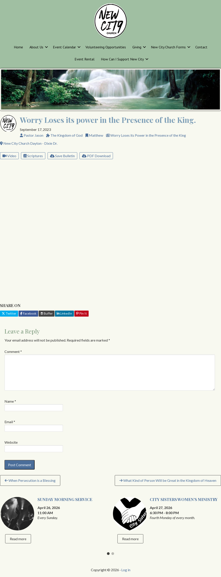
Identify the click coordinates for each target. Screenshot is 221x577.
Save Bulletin (62, 156)
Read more (18, 539)
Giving (136, 47)
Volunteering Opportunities (105, 47)
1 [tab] (108, 554)
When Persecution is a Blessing (30, 480)
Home (18, 47)
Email (9, 422)
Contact (201, 47)
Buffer (46, 313)
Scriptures (33, 156)
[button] (46, 47)
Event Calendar (64, 47)
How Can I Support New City (122, 59)
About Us (36, 47)
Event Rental (84, 59)
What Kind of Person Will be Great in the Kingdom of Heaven (167, 480)
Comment (13, 351)
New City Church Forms (168, 47)
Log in (125, 570)
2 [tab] (112, 554)
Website (11, 442)
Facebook (28, 313)
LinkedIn (64, 313)
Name (10, 401)
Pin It (81, 313)
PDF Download (96, 156)
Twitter (9, 313)
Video (9, 156)
